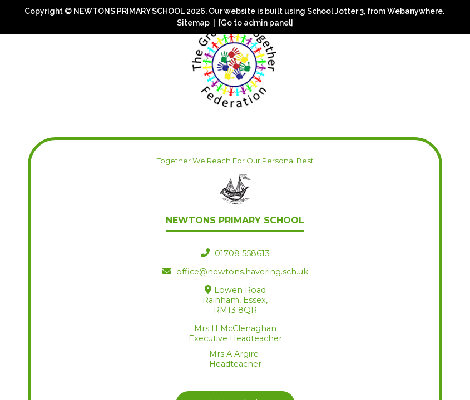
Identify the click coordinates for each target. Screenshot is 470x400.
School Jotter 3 (335, 11)
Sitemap (193, 22)
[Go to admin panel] (256, 22)
